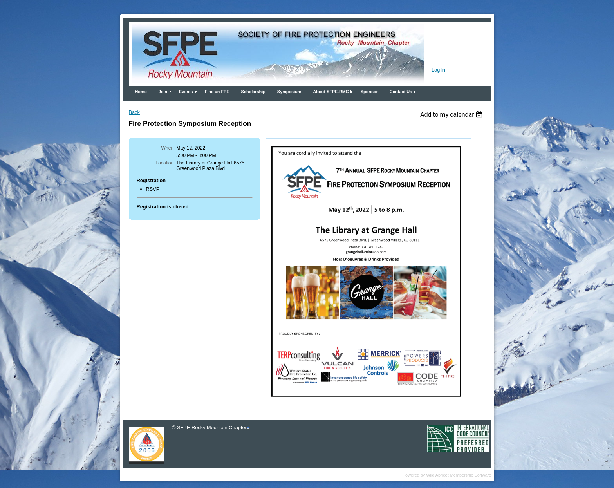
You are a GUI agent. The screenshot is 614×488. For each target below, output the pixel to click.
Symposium (289, 91)
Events (186, 91)
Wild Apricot (437, 475)
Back (134, 112)
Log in (438, 70)
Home (141, 91)
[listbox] (452, 114)
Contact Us (401, 91)
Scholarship (253, 91)
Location (164, 163)
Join (163, 91)
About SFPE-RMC (331, 91)
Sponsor (369, 91)
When (167, 148)
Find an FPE (217, 91)
